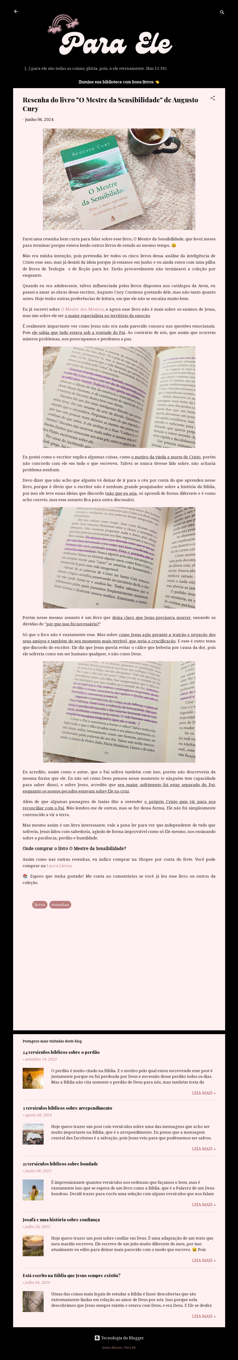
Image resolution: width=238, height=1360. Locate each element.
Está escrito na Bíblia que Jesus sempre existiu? (72, 1275)
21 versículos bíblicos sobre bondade (60, 1164)
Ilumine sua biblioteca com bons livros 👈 (119, 82)
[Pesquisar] (222, 13)
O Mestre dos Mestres (82, 309)
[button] (213, 98)
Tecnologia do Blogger (119, 1338)
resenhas (60, 904)
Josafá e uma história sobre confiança (61, 1219)
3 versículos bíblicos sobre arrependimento (67, 1108)
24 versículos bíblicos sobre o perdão (61, 1052)
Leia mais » (204, 1093)
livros (39, 904)
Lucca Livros (59, 865)
